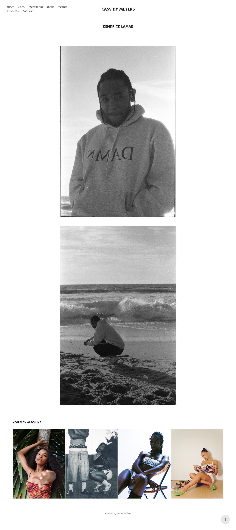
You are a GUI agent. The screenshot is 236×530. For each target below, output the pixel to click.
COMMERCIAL (35, 7)
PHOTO (10, 7)
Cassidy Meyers (118, 9)
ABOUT (50, 7)
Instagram (13, 10)
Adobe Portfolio (124, 513)
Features (62, 7)
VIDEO (21, 7)
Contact (28, 10)
